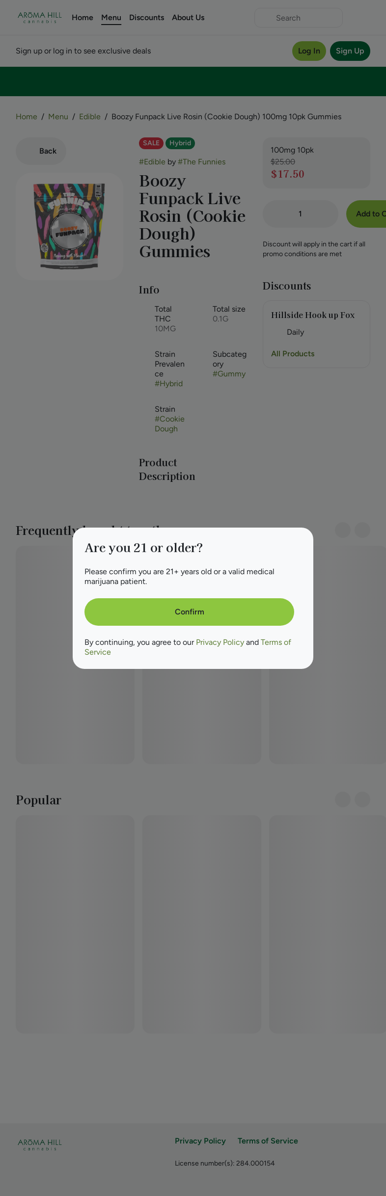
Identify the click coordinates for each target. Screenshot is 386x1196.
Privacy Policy (220, 642)
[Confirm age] (189, 612)
